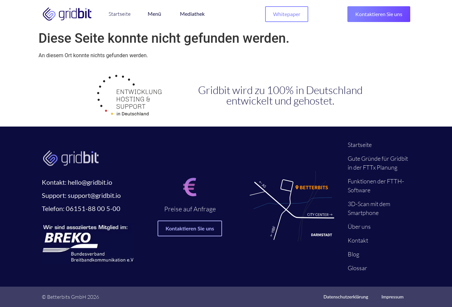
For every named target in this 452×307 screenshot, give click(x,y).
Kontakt (358, 240)
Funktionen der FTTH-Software (376, 185)
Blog (353, 254)
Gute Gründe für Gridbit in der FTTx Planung (378, 163)
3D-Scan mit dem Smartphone (369, 208)
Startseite (360, 144)
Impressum (392, 296)
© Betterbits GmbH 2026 (70, 297)
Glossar (357, 268)
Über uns (359, 226)
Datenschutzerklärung (345, 296)
